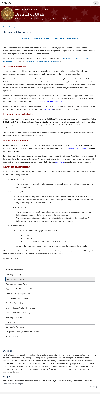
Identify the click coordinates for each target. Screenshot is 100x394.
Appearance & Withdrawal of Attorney (21, 289)
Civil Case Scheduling (14, 303)
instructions (14, 82)
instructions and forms (77, 148)
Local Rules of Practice (70, 58)
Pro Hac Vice (58, 38)
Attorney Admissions (15, 279)
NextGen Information (14, 270)
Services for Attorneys (15, 327)
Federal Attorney (41, 38)
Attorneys (12, 27)
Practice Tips (11, 322)
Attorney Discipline (14, 317)
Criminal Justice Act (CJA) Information (21, 308)
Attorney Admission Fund (16, 284)
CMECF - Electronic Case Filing (18, 312)
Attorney (26, 38)
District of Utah (29, 14)
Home (5, 27)
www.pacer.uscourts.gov (50, 79)
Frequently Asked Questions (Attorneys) (22, 331)
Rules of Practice (12, 336)
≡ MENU (6, 2)
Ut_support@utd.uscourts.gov (13, 384)
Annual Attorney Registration (18, 293)
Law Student (73, 38)
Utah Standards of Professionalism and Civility (43, 61)
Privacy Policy (92, 387)
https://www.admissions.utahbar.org (50, 101)
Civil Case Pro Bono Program (18, 298)
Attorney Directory (13, 274)
